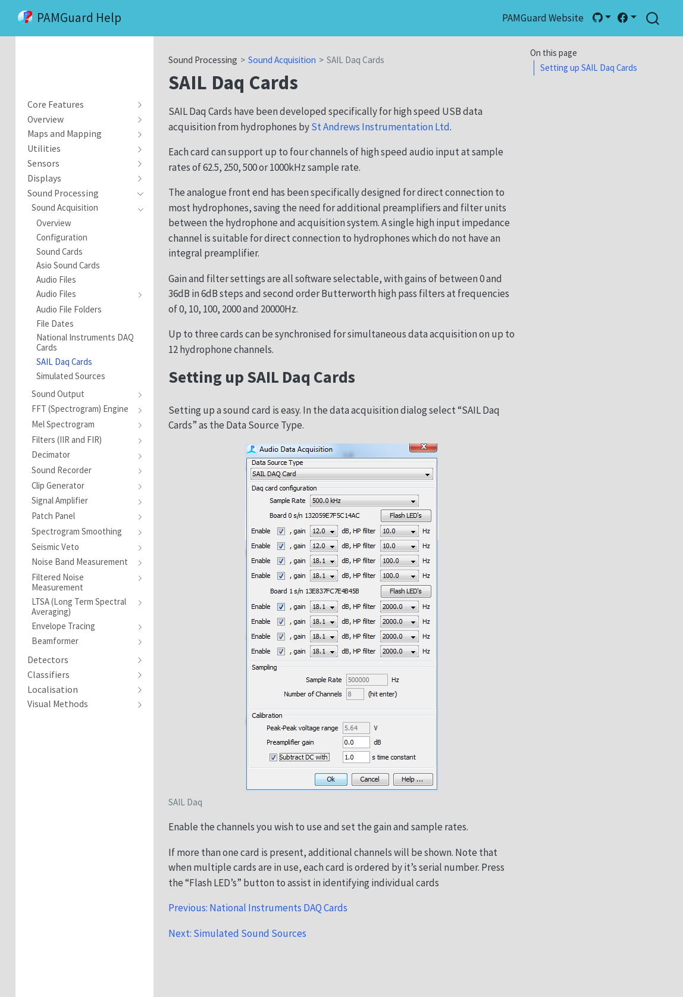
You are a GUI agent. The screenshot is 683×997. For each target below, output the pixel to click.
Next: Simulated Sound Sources (237, 933)
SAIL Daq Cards (355, 59)
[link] (601, 17)
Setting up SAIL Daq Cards (588, 67)
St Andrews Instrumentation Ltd (380, 126)
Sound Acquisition (282, 59)
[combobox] (653, 18)
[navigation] (79, 104)
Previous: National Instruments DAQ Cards (257, 907)
